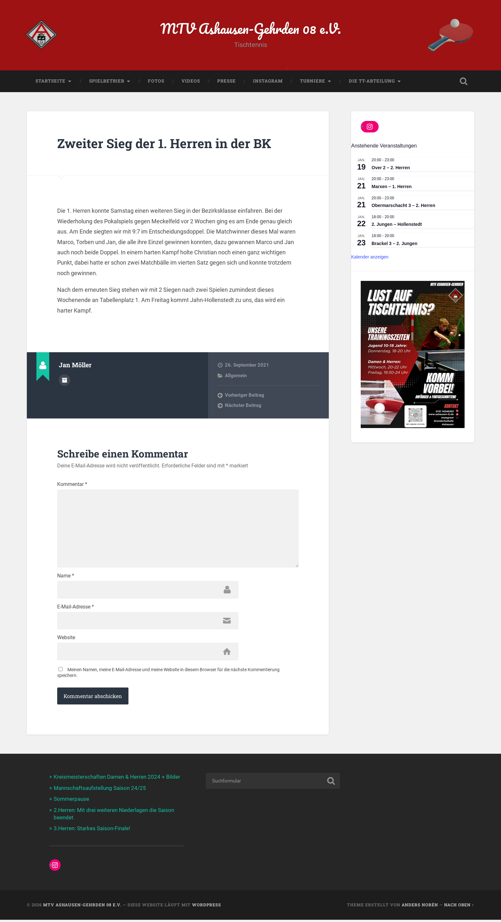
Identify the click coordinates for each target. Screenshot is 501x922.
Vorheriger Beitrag (244, 396)
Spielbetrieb (106, 81)
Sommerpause (71, 802)
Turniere (312, 81)
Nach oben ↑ (459, 907)
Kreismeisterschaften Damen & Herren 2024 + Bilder (117, 780)
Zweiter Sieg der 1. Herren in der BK (167, 143)
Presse (226, 81)
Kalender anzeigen (370, 257)
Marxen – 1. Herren (392, 187)
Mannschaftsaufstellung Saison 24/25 (100, 791)
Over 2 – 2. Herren (391, 168)
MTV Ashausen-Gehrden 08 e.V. (251, 28)
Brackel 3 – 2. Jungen (394, 244)
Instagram (268, 81)
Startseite (50, 81)
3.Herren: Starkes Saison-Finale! (92, 831)
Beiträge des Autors (64, 380)
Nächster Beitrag (243, 406)
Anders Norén (420, 907)
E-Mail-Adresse (75, 609)
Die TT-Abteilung (372, 81)
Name (65, 578)
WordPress (206, 907)
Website (66, 640)
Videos (190, 81)
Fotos (156, 81)
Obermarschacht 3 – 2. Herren (403, 206)
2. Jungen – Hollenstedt (397, 224)
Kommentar (72, 485)
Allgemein (236, 376)
